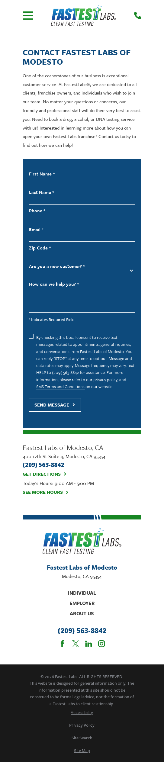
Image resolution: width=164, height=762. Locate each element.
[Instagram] (101, 643)
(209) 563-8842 (82, 631)
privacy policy (105, 379)
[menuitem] (82, 712)
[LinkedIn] (88, 643)
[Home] (83, 15)
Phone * (37, 211)
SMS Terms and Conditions (60, 386)
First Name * (42, 174)
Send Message (54, 404)
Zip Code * (40, 248)
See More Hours (46, 492)
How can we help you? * (54, 284)
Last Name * (41, 192)
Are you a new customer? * (57, 266)
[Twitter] (75, 643)
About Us (82, 613)
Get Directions (45, 474)
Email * (36, 229)
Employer (82, 603)
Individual (82, 592)
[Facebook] (62, 643)
